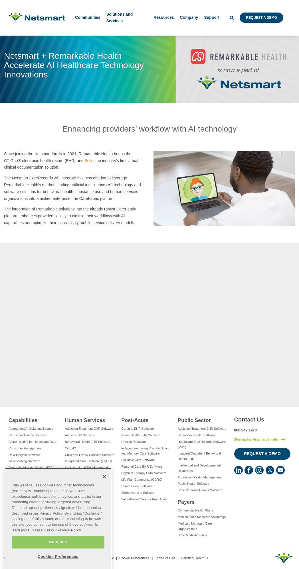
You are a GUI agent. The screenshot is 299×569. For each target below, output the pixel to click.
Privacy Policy (50, 531)
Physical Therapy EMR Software (143, 473)
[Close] (104, 495)
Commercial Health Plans (195, 510)
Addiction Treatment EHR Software (89, 428)
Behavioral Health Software (197, 435)
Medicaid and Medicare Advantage (202, 517)
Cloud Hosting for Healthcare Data (32, 441)
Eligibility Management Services (31, 474)
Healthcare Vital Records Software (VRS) (202, 444)
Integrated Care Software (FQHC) (88, 461)
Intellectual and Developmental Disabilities (86, 470)
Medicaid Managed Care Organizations (195, 526)
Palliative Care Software (138, 460)
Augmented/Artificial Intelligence (31, 428)
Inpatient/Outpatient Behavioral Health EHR (199, 456)
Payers (186, 502)
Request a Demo (261, 18)
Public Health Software (193, 483)
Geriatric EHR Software (137, 428)
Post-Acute (135, 420)
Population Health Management (200, 477)
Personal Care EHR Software (141, 466)
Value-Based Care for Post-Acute (144, 499)
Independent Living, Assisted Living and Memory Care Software (145, 451)
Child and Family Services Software (89, 455)
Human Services (85, 420)
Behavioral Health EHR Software (87, 441)
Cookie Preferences (134, 558)
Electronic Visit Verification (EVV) (31, 467)
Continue (58, 560)
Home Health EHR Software (140, 435)
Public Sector (194, 420)
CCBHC (70, 448)
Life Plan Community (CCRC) (141, 479)
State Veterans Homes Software (200, 490)
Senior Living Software (137, 486)
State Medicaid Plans (192, 535)
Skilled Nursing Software (138, 492)
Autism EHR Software (80, 435)
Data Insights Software (24, 455)
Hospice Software (133, 441)
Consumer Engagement (25, 448)
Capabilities (23, 420)
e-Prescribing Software (24, 461)
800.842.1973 (245, 430)
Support (211, 17)
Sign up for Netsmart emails (256, 439)
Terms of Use (165, 558)
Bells (88, 160)
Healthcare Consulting (24, 480)
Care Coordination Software (28, 435)
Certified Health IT (195, 558)
